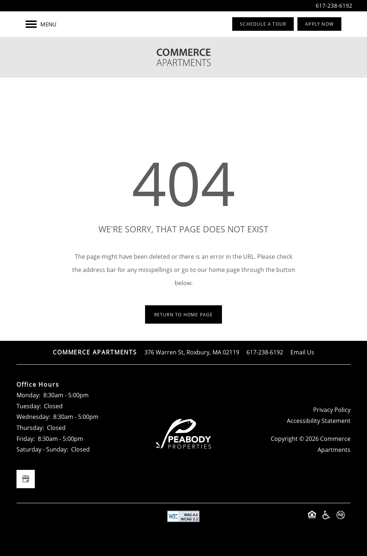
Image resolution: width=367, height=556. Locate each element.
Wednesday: (33, 417)
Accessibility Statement (319, 421)
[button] (263, 24)
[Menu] (41, 24)
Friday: (25, 439)
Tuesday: (28, 406)
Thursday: (30, 428)
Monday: (28, 395)
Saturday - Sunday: (42, 449)
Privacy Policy (332, 410)
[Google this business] (25, 479)
